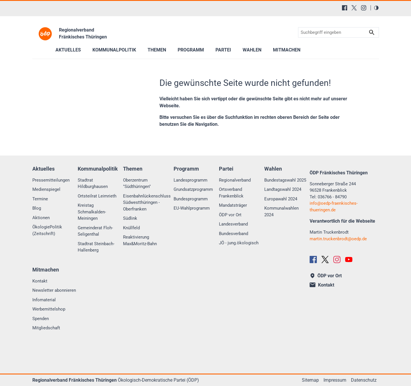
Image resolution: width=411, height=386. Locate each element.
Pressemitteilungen (51, 180)
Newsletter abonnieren (54, 290)
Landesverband (233, 224)
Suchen (371, 32)
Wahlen (252, 50)
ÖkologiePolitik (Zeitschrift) (47, 230)
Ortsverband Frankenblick (231, 193)
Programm (191, 50)
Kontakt (39, 281)
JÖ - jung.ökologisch (238, 242)
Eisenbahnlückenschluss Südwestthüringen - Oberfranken (147, 202)
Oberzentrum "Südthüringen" (137, 183)
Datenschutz (364, 380)
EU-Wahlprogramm (192, 208)
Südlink (130, 218)
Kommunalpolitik (114, 50)
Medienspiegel (46, 189)
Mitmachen (286, 50)
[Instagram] (363, 7)
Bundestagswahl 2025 (285, 180)
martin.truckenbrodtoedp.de (338, 238)
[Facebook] (344, 7)
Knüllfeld (131, 227)
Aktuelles (68, 50)
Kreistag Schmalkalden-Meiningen (92, 212)
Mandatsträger (233, 205)
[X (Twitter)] (354, 7)
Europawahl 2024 (280, 199)
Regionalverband (235, 180)
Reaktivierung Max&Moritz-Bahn (140, 240)
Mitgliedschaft (46, 327)
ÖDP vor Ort (230, 214)
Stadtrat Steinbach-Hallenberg (96, 247)
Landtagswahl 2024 (282, 189)
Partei (223, 50)
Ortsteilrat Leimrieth (97, 196)
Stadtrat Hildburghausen (93, 183)
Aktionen (41, 217)
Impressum (334, 380)
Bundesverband (233, 233)
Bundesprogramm (191, 199)
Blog (36, 208)
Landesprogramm (190, 180)
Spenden (40, 318)
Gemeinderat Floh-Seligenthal (95, 231)
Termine (40, 199)
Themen (157, 50)
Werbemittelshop (48, 309)
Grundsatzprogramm (193, 189)
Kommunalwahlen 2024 (281, 211)
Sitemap (310, 380)
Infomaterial (44, 299)
